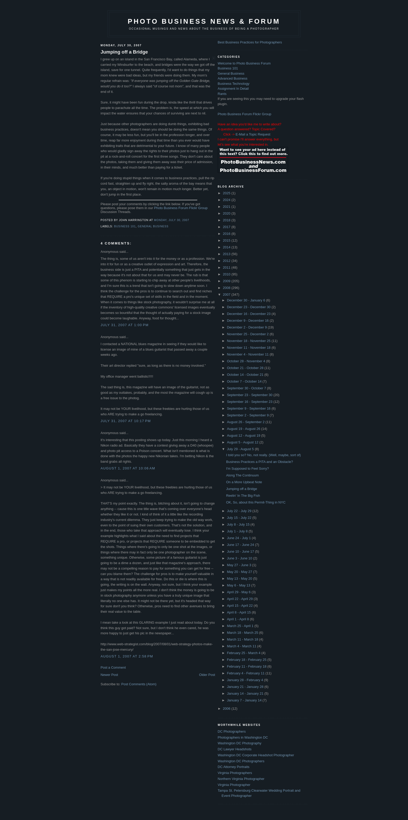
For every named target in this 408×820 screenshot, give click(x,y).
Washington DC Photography (240, 743)
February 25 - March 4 (244, 653)
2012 (227, 261)
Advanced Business (232, 78)
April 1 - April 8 (238, 619)
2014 (227, 247)
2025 (227, 193)
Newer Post (109, 675)
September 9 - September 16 (249, 408)
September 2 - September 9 (248, 415)
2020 (227, 213)
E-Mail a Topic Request (252, 134)
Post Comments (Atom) (138, 684)
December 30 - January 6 (246, 300)
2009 (227, 281)
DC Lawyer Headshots (235, 749)
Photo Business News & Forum (204, 21)
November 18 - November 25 (249, 341)
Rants (222, 94)
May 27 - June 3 (239, 565)
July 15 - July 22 (239, 518)
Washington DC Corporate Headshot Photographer (256, 755)
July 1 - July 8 (237, 531)
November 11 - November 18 (249, 348)
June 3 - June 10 (240, 558)
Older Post (207, 675)
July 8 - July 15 (238, 524)
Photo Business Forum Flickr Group (181, 208)
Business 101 (125, 226)
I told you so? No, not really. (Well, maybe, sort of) (263, 455)
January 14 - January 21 (245, 693)
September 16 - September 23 (250, 402)
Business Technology (234, 84)
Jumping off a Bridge (124, 52)
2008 (227, 288)
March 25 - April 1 (240, 626)
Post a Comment (113, 667)
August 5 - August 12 (243, 442)
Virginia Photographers (235, 773)
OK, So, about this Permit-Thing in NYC (255, 502)
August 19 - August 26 (244, 429)
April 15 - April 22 (240, 606)
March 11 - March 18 (243, 639)
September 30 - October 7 (247, 388)
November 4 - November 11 (248, 354)
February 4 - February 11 (246, 673)
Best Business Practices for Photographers (250, 42)
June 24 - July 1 (239, 538)
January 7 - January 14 (245, 700)
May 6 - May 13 (239, 585)
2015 (227, 240)
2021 (227, 207)
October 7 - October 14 (245, 381)
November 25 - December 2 (248, 334)
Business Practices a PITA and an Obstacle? (259, 462)
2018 (227, 220)
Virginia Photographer (234, 785)
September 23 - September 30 (250, 395)
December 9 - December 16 (248, 320)
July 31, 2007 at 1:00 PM (125, 325)
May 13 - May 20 (240, 578)
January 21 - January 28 (245, 687)
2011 (227, 267)
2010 (227, 274)
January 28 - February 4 (245, 680)
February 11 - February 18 (247, 666)
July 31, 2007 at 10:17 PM (126, 421)
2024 (227, 200)
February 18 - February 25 (247, 660)
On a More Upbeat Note (244, 482)
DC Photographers (232, 731)
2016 (227, 234)
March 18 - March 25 (243, 633)
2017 (227, 227)
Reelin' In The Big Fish (243, 496)
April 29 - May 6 (239, 592)
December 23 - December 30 (249, 307)
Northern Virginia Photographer (241, 779)
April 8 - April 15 (239, 612)
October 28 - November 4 (246, 361)
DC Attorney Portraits (234, 767)
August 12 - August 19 (244, 435)
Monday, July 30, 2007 (171, 220)
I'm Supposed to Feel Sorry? (247, 468)
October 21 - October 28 (245, 368)
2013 (227, 254)
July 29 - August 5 (241, 449)
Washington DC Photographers (241, 761)
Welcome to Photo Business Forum (244, 63)
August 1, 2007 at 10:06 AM (128, 468)
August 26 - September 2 (246, 422)
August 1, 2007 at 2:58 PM (127, 656)
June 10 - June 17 (241, 551)
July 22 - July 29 (239, 511)
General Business (153, 226)
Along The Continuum (242, 475)
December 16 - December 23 (249, 314)
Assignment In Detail (233, 89)
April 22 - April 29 (240, 599)
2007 (227, 294)
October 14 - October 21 (245, 375)
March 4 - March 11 (242, 646)
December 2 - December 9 (247, 327)
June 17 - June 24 (241, 545)
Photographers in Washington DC (243, 737)
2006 (227, 709)
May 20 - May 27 (240, 572)
